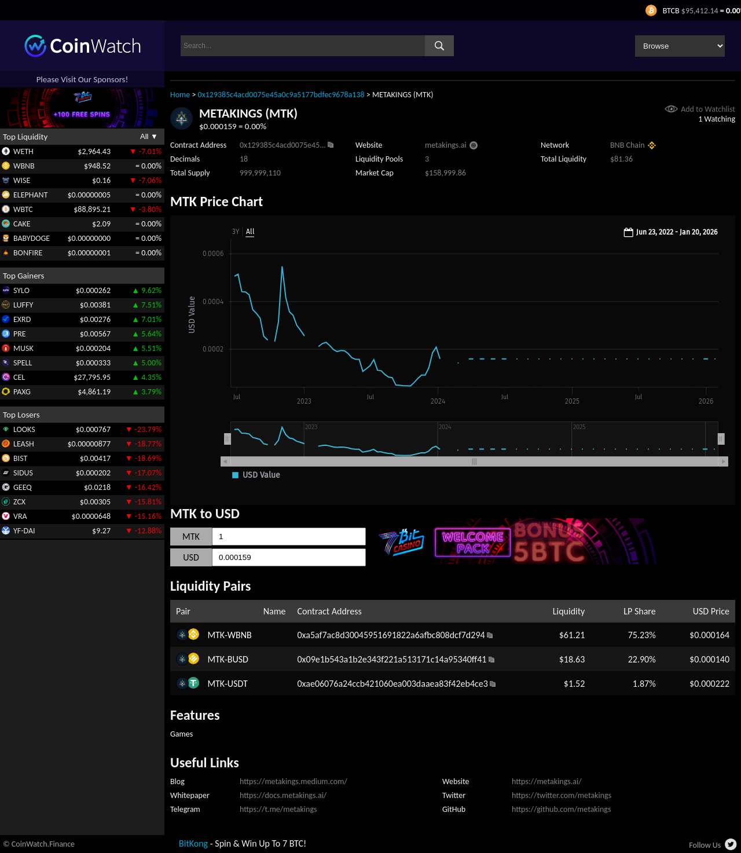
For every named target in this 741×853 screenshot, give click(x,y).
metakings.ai (446, 145)
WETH (23, 151)
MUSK (23, 348)
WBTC (23, 209)
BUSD (238, 659)
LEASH (23, 444)
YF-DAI (24, 531)
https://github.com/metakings (561, 809)
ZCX (19, 502)
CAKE (22, 224)
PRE (19, 334)
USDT (238, 683)
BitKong (193, 843)
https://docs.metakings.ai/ (283, 795)
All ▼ (149, 136)
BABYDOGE (31, 238)
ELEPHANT (30, 195)
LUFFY (23, 305)
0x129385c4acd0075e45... (283, 145)
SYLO (21, 290)
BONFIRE (27, 253)
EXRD (22, 319)
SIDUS (23, 473)
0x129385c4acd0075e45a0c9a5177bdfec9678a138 (281, 95)
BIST (20, 458)
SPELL (22, 363)
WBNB (24, 166)
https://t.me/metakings (278, 809)
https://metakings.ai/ (547, 781)
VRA (20, 516)
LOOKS (24, 429)
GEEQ (22, 487)
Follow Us (705, 845)
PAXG (22, 392)
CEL (19, 377)
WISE (21, 180)
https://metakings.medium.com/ (293, 781)
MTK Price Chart (216, 201)
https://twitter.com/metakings (561, 795)
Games (181, 734)
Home (180, 95)
